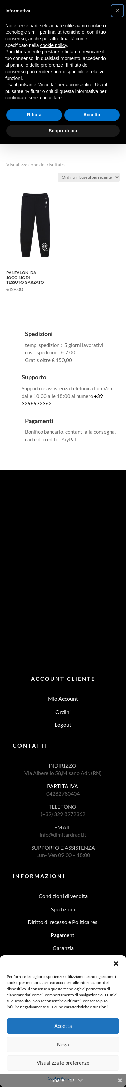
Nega (63, 1044)
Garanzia (63, 947)
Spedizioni (63, 909)
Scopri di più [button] (63, 130)
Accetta (63, 1026)
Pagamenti (63, 935)
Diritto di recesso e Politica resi (63, 922)
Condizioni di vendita (63, 896)
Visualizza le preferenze (63, 1063)
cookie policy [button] (53, 45)
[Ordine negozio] (89, 177)
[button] (116, 963)
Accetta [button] (91, 114)
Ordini (63, 712)
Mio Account (63, 698)
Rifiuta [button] (34, 114)
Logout (63, 724)
